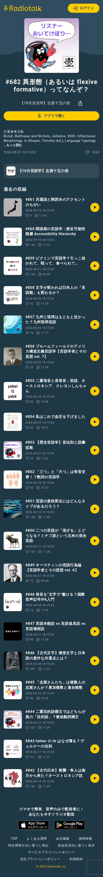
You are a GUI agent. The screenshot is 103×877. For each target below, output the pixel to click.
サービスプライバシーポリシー (51, 852)
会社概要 (62, 838)
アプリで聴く (51, 116)
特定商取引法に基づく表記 (28, 845)
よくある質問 (37, 838)
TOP (14, 838)
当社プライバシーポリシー (40, 859)
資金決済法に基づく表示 (76, 845)
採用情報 (85, 838)
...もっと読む (13, 145)
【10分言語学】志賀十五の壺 (45, 103)
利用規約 (76, 859)
